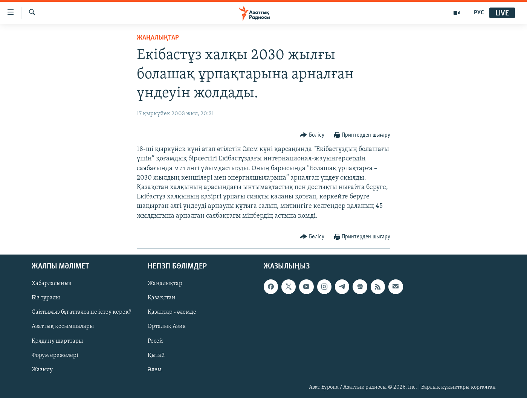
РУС (479, 13)
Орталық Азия (167, 326)
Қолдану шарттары (57, 341)
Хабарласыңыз (51, 284)
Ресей (155, 341)
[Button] (312, 135)
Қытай (156, 355)
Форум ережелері (55, 355)
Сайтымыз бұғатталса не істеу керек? (81, 312)
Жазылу (42, 370)
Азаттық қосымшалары (63, 326)
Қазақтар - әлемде (172, 312)
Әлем (155, 370)
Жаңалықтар (165, 284)
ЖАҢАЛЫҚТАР (158, 37)
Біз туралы (46, 298)
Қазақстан (162, 298)
